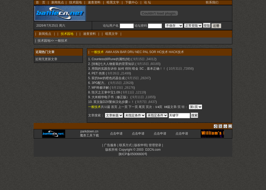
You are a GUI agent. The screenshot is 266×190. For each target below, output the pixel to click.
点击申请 (116, 133)
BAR (123, 52)
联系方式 (125, 145)
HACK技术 (176, 52)
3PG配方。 (99, 83)
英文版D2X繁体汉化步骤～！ (113, 102)
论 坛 (147, 2)
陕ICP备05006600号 (133, 154)
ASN (116, 52)
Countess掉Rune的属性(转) (111, 59)
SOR (152, 52)
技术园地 (75, 2)
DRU (131, 52)
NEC (138, 52)
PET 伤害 (98, 73)
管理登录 (155, 145)
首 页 (40, 2)
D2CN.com (153, 149)
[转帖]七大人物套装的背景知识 (113, 64)
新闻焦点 (57, 2)
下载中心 (131, 2)
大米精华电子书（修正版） (110, 97)
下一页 (133, 107)
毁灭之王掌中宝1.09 (106, 92)
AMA (108, 52)
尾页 (142, 107)
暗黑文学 (113, 2)
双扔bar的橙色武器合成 (108, 78)
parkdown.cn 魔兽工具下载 (89, 133)
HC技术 (162, 52)
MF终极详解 (100, 87)
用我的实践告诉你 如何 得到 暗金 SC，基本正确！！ (129, 68)
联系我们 (212, 2)
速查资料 (94, 2)
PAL (145, 52)
